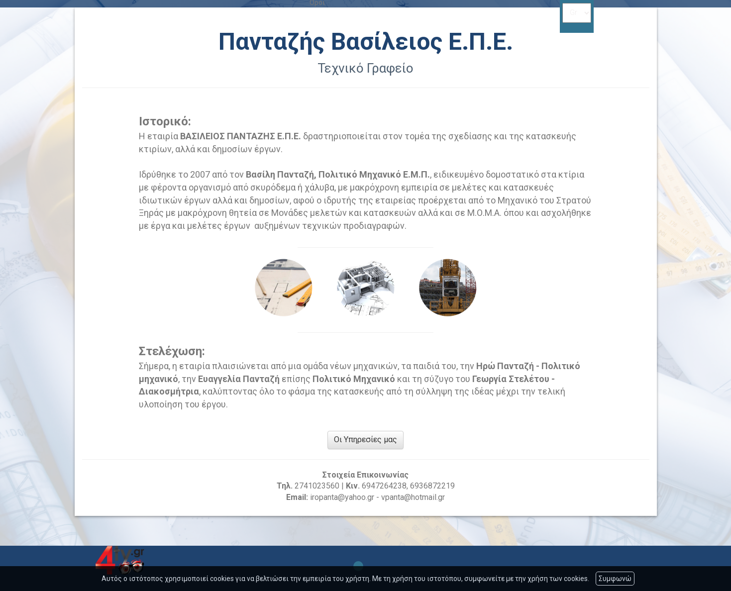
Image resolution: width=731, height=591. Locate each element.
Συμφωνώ (615, 579)
